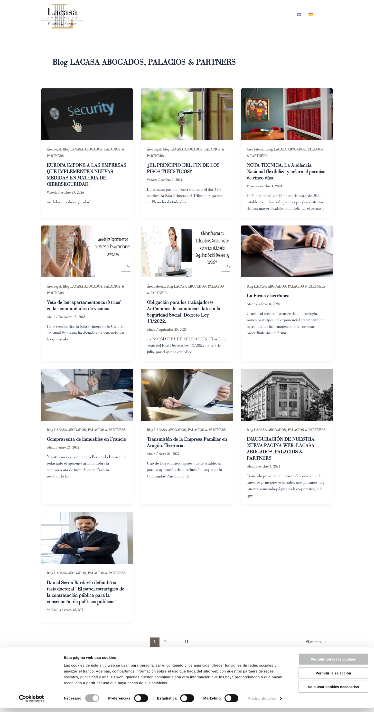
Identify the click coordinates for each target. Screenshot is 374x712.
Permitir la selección (333, 677)
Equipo (205, 15)
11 (186, 642)
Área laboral (255, 149)
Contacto (278, 15)
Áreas (231, 15)
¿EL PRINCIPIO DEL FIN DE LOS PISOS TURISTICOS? (184, 168)
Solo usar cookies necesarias (333, 691)
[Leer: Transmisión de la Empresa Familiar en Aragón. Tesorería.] (187, 395)
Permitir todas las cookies (333, 663)
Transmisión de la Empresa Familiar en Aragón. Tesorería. (185, 443)
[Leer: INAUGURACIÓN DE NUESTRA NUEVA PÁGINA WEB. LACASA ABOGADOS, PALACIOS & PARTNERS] (287, 395)
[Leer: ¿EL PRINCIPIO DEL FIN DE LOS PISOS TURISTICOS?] (187, 114)
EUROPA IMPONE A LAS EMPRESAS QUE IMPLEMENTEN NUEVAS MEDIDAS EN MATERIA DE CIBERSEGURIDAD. (83, 174)
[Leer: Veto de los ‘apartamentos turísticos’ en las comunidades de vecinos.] (87, 251)
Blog (254, 15)
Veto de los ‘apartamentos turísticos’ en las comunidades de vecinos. (85, 306)
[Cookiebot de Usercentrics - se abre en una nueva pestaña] (31, 702)
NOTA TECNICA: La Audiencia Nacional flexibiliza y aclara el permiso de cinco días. (280, 171)
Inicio (180, 15)
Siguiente (316, 642)
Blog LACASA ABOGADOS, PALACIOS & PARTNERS (287, 287)
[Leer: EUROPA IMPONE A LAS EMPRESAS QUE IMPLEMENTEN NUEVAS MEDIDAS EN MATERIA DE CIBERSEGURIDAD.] (87, 114)
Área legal (54, 149)
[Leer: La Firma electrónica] (287, 251)
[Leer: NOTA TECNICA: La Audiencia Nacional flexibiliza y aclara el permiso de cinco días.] (287, 114)
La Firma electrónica (269, 296)
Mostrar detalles (261, 702)
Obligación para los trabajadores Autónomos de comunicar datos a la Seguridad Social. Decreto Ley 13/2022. (184, 312)
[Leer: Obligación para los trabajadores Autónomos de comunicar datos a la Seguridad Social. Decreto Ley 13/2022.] (187, 251)
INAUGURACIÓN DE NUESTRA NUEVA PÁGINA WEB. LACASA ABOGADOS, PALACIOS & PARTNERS (281, 449)
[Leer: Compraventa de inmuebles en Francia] (87, 395)
